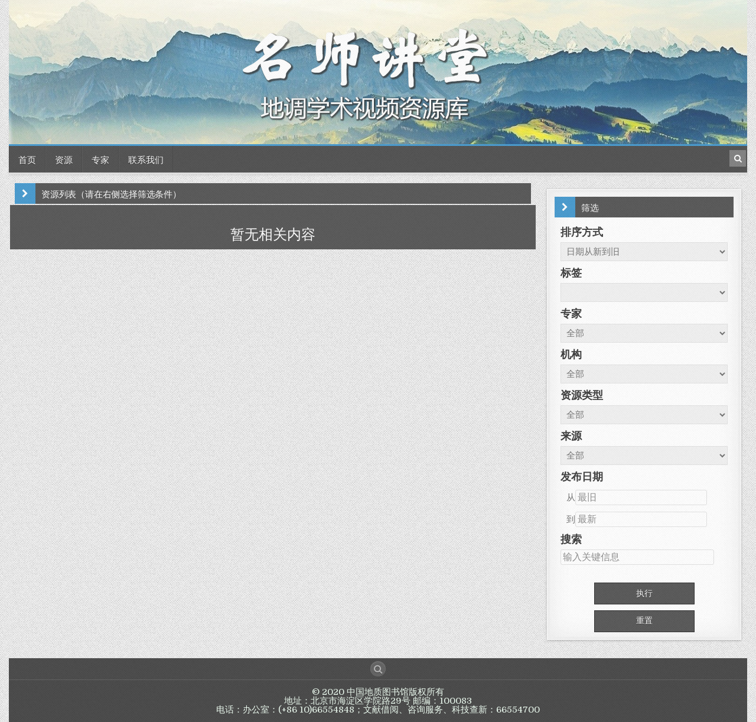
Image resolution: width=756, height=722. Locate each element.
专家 (100, 158)
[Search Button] (378, 669)
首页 (27, 158)
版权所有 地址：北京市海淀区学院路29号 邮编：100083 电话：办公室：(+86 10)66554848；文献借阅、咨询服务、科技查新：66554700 (378, 701)
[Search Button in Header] (737, 158)
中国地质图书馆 (378, 692)
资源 (64, 158)
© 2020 (329, 692)
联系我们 (146, 158)
